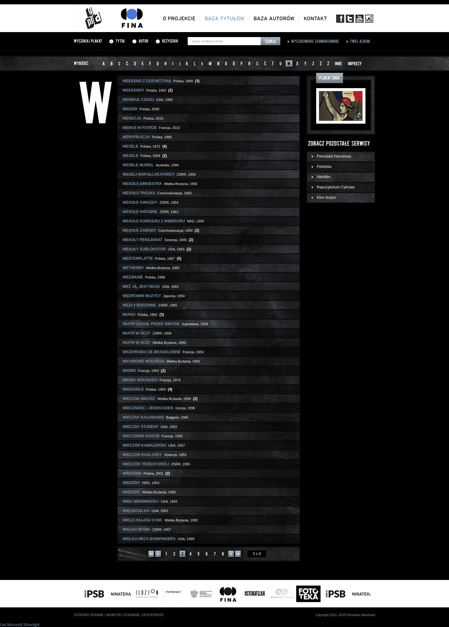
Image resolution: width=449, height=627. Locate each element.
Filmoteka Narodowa (334, 156)
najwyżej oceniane (123, 615)
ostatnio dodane (89, 615)
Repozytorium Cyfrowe (336, 187)
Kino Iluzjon (326, 197)
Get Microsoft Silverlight (20, 625)
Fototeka (324, 166)
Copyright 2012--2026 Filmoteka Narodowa (345, 615)
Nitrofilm (324, 177)
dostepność (153, 615)
